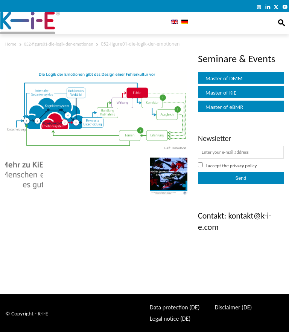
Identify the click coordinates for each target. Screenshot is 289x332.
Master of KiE (220, 92)
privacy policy (243, 165)
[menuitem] (173, 23)
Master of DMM (224, 78)
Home (10, 44)
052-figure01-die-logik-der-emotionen (58, 44)
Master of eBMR (224, 107)
